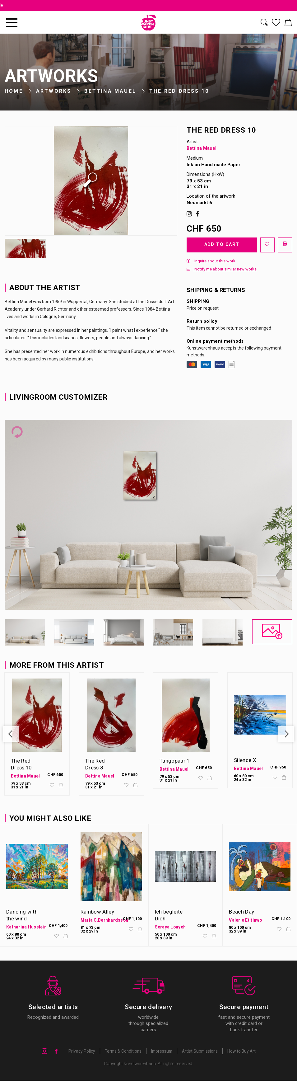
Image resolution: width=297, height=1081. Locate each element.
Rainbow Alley (97, 912)
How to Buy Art (243, 1051)
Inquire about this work (211, 261)
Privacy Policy (79, 1051)
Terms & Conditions (121, 1051)
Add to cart (221, 244)
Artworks (54, 91)
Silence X (245, 760)
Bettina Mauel (110, 91)
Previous (11, 734)
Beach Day (241, 912)
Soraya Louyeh (171, 927)
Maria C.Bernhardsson (105, 920)
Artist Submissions (200, 1051)
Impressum (161, 1051)
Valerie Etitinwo (245, 920)
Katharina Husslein (26, 927)
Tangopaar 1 (175, 761)
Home (14, 91)
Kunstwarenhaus (140, 1063)
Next (285, 734)
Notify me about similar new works (222, 269)
